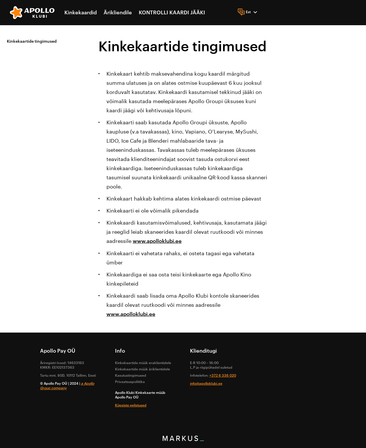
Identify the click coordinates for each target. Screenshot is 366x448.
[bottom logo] (183, 440)
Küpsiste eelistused (131, 405)
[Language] (248, 12)
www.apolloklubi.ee (157, 241)
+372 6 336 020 (222, 375)
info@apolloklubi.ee (206, 383)
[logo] (32, 12)
